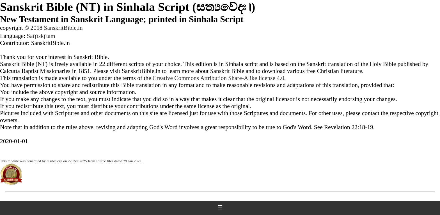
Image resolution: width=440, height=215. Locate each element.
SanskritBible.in (63, 27)
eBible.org (54, 161)
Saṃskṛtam (41, 36)
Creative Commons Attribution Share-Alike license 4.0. (219, 78)
